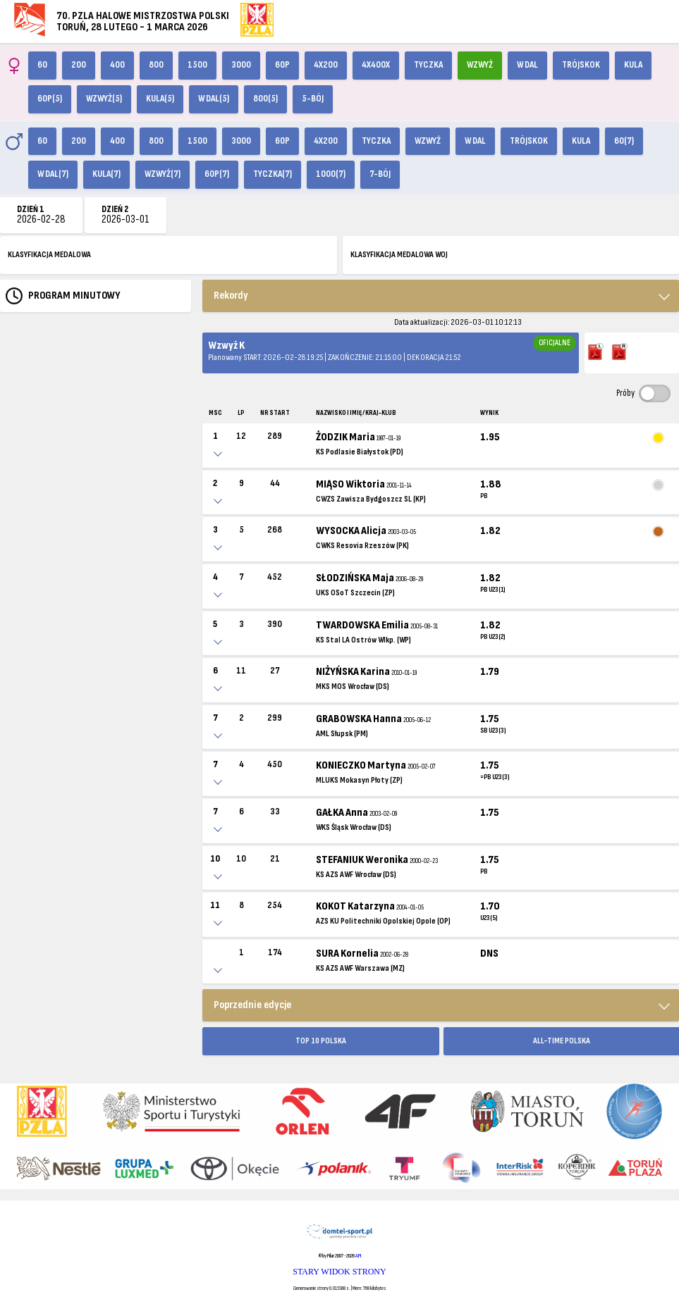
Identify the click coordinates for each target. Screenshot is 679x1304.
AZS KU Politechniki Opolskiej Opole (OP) (383, 921)
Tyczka (428, 64)
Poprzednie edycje (252, 1005)
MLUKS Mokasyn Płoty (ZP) (359, 780)
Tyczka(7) (272, 174)
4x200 (326, 64)
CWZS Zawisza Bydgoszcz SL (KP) (371, 499)
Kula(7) (106, 174)
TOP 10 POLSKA (320, 1041)
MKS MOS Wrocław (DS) (352, 686)
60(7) (624, 141)
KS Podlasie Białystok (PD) (359, 452)
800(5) (265, 98)
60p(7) (216, 174)
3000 (241, 64)
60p (282, 64)
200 (78, 64)
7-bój (380, 174)
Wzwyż (480, 64)
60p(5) (49, 98)
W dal (527, 64)
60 (42, 64)
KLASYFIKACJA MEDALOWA (49, 254)
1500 (197, 64)
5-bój (313, 98)
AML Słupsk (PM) (342, 733)
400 (117, 64)
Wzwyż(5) (104, 98)
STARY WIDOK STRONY (339, 1272)
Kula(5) (160, 98)
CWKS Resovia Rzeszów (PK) (362, 545)
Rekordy (231, 295)
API (358, 1256)
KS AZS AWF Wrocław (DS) (356, 874)
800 (156, 64)
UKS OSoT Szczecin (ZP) (355, 593)
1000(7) (330, 174)
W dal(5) (213, 98)
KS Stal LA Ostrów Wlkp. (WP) (363, 640)
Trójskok (581, 64)
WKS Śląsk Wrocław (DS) (353, 827)
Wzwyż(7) (163, 174)
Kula (633, 64)
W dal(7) (52, 174)
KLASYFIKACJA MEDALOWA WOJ (399, 254)
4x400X (376, 64)
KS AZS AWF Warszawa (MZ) (360, 968)
